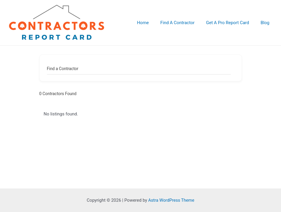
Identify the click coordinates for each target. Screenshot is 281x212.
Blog (266, 22)
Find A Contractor (184, 22)
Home (152, 22)
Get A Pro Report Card (231, 22)
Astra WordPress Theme (171, 200)
